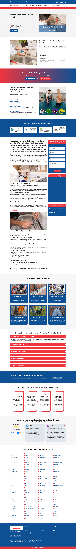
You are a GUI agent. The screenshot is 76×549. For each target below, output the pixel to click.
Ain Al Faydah (13, 459)
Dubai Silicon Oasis (43, 485)
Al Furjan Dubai (13, 490)
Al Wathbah (27, 501)
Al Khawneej (13, 508)
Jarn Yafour (41, 511)
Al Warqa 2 (27, 494)
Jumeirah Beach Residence (44, 517)
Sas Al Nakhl (56, 501)
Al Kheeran (12, 511)
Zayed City (55, 515)
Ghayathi (41, 499)
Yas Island (55, 511)
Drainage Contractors (56, 5)
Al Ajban (12, 467)
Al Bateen (12, 476)
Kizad (55, 466)
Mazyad (55, 480)
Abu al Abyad (13, 452)
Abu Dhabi (12, 455)
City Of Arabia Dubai (43, 460)
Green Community (42, 501)
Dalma (41, 464)
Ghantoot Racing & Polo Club (44, 496)
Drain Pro (37, 547)
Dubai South (41, 487)
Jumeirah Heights (57, 452)
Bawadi (41, 452)
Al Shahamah (27, 483)
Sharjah (55, 504)
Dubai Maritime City (43, 481)
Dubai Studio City (42, 490)
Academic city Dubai (14, 457)
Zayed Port (55, 517)
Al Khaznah (12, 510)
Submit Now (57, 170)
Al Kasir (12, 504)
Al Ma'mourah (13, 513)
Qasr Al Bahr (56, 496)
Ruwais (55, 499)
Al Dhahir (12, 483)
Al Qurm (26, 467)
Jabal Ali (41, 510)
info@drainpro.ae (56, 530)
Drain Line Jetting (38, 5)
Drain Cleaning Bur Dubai (18, 296)
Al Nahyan (26, 466)
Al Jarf (12, 499)
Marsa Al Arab (56, 476)
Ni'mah (55, 492)
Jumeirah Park (56, 457)
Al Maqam (26, 452)
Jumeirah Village (56, 459)
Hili (40, 506)
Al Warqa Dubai (27, 496)
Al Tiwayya (27, 490)
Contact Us (63, 5)
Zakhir (55, 513)
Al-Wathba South (28, 504)
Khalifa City (56, 464)
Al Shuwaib (27, 488)
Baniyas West (27, 517)
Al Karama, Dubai (13, 503)
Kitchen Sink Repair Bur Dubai (27, 7)
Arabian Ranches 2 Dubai (29, 506)
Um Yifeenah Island (57, 510)
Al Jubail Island (13, 501)
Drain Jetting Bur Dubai (19, 317)
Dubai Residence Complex (44, 483)
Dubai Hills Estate (42, 474)
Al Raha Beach (27, 469)
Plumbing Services (47, 5)
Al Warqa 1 (27, 492)
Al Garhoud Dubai (13, 492)
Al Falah (12, 485)
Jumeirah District (42, 518)
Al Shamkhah (27, 485)
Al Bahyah (12, 473)
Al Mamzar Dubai (13, 515)
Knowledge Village (57, 467)
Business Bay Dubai (43, 457)
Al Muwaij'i (27, 462)
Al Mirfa (26, 457)
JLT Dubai (41, 513)
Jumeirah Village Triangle (58, 462)
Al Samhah (27, 480)
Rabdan (55, 497)
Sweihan (55, 508)
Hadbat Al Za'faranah (43, 504)
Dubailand (41, 492)
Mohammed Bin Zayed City (58, 485)
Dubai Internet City (42, 476)
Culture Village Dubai (43, 462)
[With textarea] (58, 165)
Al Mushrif (27, 460)
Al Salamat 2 (27, 478)
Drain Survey (27, 530)
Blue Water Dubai (42, 453)
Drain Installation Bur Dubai (57, 296)
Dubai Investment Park (43, 478)
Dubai (40, 471)
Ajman (12, 460)
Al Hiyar (12, 496)
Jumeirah (41, 515)
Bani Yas (26, 513)
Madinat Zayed (56, 473)
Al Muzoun (27, 464)
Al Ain (12, 464)
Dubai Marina (42, 480)
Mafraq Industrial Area (57, 474)
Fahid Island (41, 494)
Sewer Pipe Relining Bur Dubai (57, 317)
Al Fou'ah (12, 488)
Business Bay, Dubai (43, 459)
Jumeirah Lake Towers (57, 455)
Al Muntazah (27, 459)
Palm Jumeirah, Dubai (57, 494)
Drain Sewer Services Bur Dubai (17, 7)
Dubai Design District (43, 473)
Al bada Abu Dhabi (14, 471)
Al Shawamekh (27, 487)
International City (42, 508)
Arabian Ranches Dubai (29, 510)
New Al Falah (56, 490)
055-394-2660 (60, 2)
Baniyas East (27, 515)
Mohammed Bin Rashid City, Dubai (59, 483)
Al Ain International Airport (15, 466)
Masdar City (56, 478)
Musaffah (55, 487)
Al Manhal (12, 518)
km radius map (57, 190)
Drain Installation (42, 530)
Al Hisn (12, 494)
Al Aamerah (13, 462)
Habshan (41, 503)
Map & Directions (32, 541)
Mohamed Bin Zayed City (58, 481)
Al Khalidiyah (13, 506)
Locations (41, 533)
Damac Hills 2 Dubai (43, 467)
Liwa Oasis (56, 469)
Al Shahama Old (27, 481)
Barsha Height (27, 518)
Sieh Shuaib (56, 506)
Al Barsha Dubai (13, 474)
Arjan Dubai (27, 511)
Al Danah (12, 480)
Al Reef (26, 474)
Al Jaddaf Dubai (13, 497)
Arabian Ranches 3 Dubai (29, 508)
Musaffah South (56, 488)
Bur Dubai (41, 455)
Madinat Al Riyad (56, 471)
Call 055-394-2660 (30, 78)
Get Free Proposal (45, 78)
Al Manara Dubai (13, 517)
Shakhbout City (56, 503)
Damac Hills (41, 466)
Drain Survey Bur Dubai (38, 317)
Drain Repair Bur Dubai (38, 296)
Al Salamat (27, 476)
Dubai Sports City (42, 488)
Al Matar (26, 455)
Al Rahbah (26, 471)
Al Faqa (12, 487)
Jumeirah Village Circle (57, 460)
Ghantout (41, 497)
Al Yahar (26, 503)
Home (27, 5)
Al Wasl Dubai (27, 499)
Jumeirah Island (56, 453)
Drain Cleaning (42, 529)
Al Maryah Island (28, 453)
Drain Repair (32, 5)
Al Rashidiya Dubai (28, 473)
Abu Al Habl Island (14, 453)
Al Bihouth (12, 478)
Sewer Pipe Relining (43, 532)
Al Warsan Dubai (27, 497)
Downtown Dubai (42, 469)
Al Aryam (12, 469)
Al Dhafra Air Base (14, 481)
